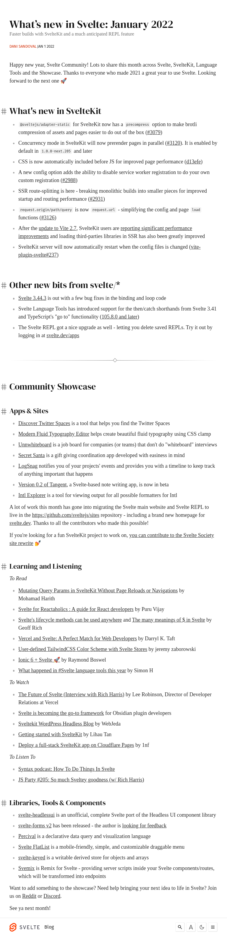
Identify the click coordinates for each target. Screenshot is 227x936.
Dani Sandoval (22, 46)
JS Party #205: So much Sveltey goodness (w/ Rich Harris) (81, 780)
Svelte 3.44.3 (32, 298)
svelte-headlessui (36, 815)
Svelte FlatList (34, 847)
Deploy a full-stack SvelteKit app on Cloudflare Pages (76, 745)
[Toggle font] (191, 927)
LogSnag (28, 466)
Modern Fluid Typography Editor (53, 434)
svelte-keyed (31, 858)
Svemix (26, 868)
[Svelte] (26, 927)
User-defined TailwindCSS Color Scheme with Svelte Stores (82, 649)
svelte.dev (19, 523)
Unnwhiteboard (34, 445)
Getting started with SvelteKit (50, 734)
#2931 (96, 199)
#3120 (173, 143)
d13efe (193, 162)
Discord (51, 896)
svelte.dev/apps (63, 335)
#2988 (69, 180)
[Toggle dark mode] (202, 927)
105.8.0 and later (119, 317)
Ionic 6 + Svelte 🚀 (39, 660)
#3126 (47, 218)
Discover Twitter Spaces (44, 423)
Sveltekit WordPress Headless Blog (56, 724)
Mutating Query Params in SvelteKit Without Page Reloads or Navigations (98, 591)
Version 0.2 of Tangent (42, 485)
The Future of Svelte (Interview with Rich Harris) (71, 694)
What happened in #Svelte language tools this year (72, 670)
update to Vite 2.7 (58, 228)
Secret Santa (31, 455)
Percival (27, 836)
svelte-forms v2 (34, 826)
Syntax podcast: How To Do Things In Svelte (66, 769)
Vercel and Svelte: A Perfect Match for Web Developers (77, 638)
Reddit (29, 896)
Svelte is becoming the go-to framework (61, 713)
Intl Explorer (32, 495)
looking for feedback (144, 826)
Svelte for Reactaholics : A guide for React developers (76, 609)
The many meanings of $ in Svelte (168, 620)
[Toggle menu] (213, 927)
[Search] (180, 927)
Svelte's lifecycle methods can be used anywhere (70, 620)
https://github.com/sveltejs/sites (65, 515)
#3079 (153, 132)
